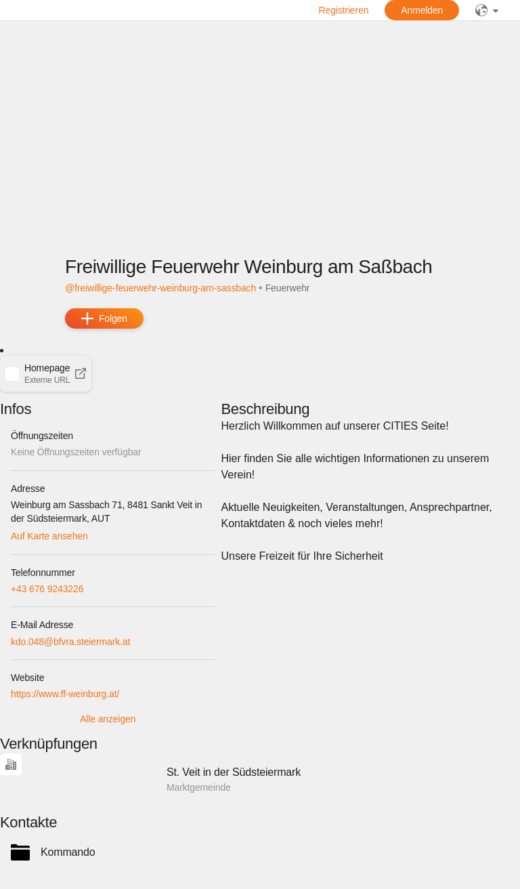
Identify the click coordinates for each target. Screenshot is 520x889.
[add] (104, 318)
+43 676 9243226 (47, 588)
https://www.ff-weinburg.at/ (65, 693)
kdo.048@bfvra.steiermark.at (70, 641)
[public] (486, 10)
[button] (45, 373)
